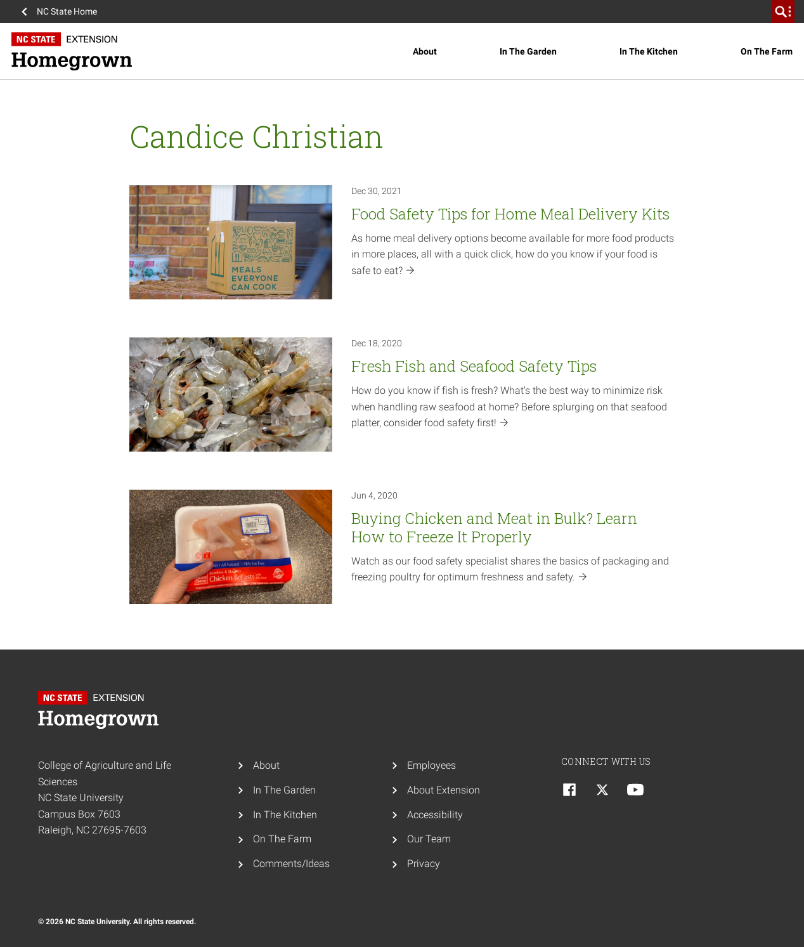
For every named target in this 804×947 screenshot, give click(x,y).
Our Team (429, 839)
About (425, 51)
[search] (783, 11)
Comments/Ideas (291, 864)
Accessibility (435, 815)
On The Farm (767, 51)
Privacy (423, 864)
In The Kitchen (648, 51)
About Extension (443, 790)
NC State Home (67, 11)
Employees (431, 765)
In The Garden (528, 51)
